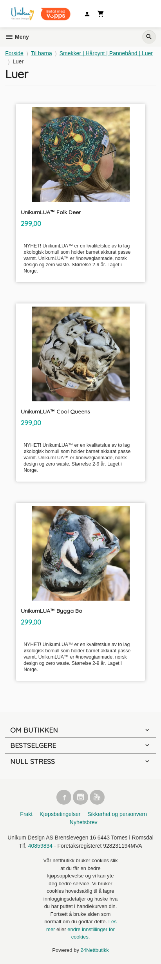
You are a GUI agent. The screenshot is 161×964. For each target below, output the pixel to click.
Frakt (26, 814)
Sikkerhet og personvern (117, 814)
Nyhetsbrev (84, 822)
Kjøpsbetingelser (60, 814)
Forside (14, 53)
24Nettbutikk (95, 950)
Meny (17, 37)
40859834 (40, 846)
